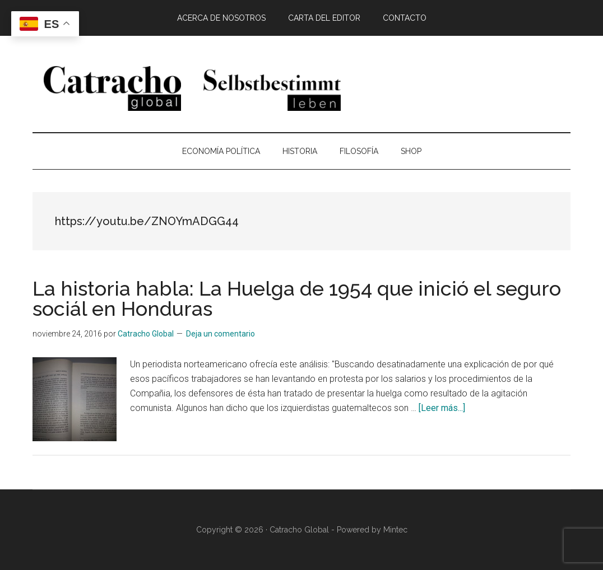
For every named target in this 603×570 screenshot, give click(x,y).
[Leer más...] (442, 408)
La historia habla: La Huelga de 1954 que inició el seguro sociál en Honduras (297, 298)
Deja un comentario (220, 333)
